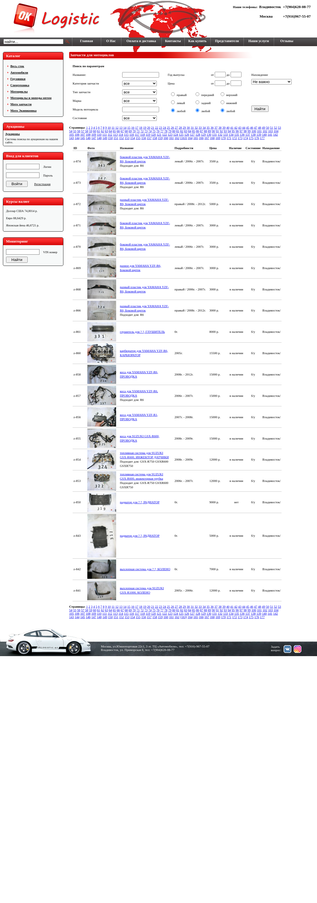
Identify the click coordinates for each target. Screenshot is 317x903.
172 (234, 138)
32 (196, 127)
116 (131, 134)
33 (200, 127)
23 (160, 127)
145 (82, 138)
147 (93, 138)
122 (164, 134)
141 (270, 134)
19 (144, 127)
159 (160, 138)
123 (170, 134)
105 (71, 134)
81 (177, 131)
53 (279, 127)
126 (186, 134)
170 (223, 138)
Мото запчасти (21, 104)
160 (165, 138)
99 (249, 131)
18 (140, 127)
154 (132, 138)
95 (233, 131)
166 (201, 138)
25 (168, 127)
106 (77, 134)
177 (262, 138)
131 (214, 134)
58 (86, 131)
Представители (227, 41)
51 (271, 127)
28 (180, 127)
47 (255, 127)
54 (70, 131)
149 (105, 138)
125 (181, 134)
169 (218, 138)
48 (259, 127)
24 (164, 127)
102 (265, 131)
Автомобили (19, 72)
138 (253, 134)
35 (208, 127)
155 (138, 138)
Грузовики (17, 78)
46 (251, 127)
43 (239, 127)
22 (156, 127)
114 (120, 134)
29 (184, 127)
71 (138, 131)
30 (188, 127)
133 (225, 134)
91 (217, 131)
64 (110, 131)
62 (102, 131)
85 (193, 131)
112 (110, 134)
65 (114, 131)
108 (88, 134)
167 (206, 138)
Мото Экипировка (23, 110)
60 (94, 131)
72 (142, 131)
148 (99, 138)
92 (221, 131)
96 (237, 131)
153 (127, 138)
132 (220, 134)
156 (143, 138)
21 (152, 127)
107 (82, 134)
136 (242, 134)
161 (171, 138)
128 (197, 134)
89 (209, 131)
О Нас (111, 41)
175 (251, 138)
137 (248, 134)
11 (113, 127)
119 (148, 134)
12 (116, 127)
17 (136, 127)
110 (99, 134)
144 (77, 138)
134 (231, 134)
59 (90, 131)
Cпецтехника (19, 85)
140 (264, 134)
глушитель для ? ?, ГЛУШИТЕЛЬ (142, 331)
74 (150, 131)
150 (110, 138)
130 (209, 134)
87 (201, 131)
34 (204, 127)
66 (118, 131)
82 (181, 131)
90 (213, 131)
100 (254, 131)
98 (245, 131)
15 (129, 127)
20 (148, 127)
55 (74, 131)
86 (197, 131)
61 (98, 131)
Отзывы (286, 41)
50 (267, 127)
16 (132, 127)
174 (245, 138)
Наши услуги (258, 41)
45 (247, 127)
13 (120, 127)
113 (115, 134)
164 (190, 138)
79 (169, 131)
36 (212, 127)
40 (227, 127)
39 (224, 127)
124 (175, 134)
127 (192, 134)
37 (216, 127)
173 (240, 138)
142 (275, 134)
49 (263, 127)
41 (231, 127)
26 (172, 127)
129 (203, 134)
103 (270, 131)
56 (78, 131)
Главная (86, 41)
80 (174, 131)
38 (220, 127)
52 (275, 127)
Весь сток (17, 66)
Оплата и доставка (141, 41)
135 (236, 134)
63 (106, 131)
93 (225, 131)
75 (154, 131)
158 (154, 138)
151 (116, 138)
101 (259, 131)
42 (235, 127)
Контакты (173, 41)
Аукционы (12, 134)
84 (189, 131)
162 (177, 138)
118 (142, 134)
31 (192, 127)
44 (243, 127)
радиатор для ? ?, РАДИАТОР (140, 502)
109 (93, 134)
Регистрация (42, 184)
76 (158, 131)
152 (121, 138)
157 (149, 138)
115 (126, 134)
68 (126, 131)
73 (146, 131)
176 (256, 138)
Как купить (197, 41)
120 (153, 134)
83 (185, 131)
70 (134, 131)
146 (88, 138)
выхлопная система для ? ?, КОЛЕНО (145, 569)
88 (205, 131)
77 (161, 131)
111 (104, 134)
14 (125, 127)
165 (195, 138)
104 (276, 131)
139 (258, 134)
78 (165, 131)
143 (71, 138)
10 (109, 127)
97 (241, 131)
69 (130, 131)
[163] (183, 138)
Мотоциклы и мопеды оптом (31, 98)
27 (176, 127)
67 (122, 131)
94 (229, 131)
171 (229, 138)
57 (82, 131)
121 (159, 134)
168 (212, 138)
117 (137, 134)
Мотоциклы (19, 91)
